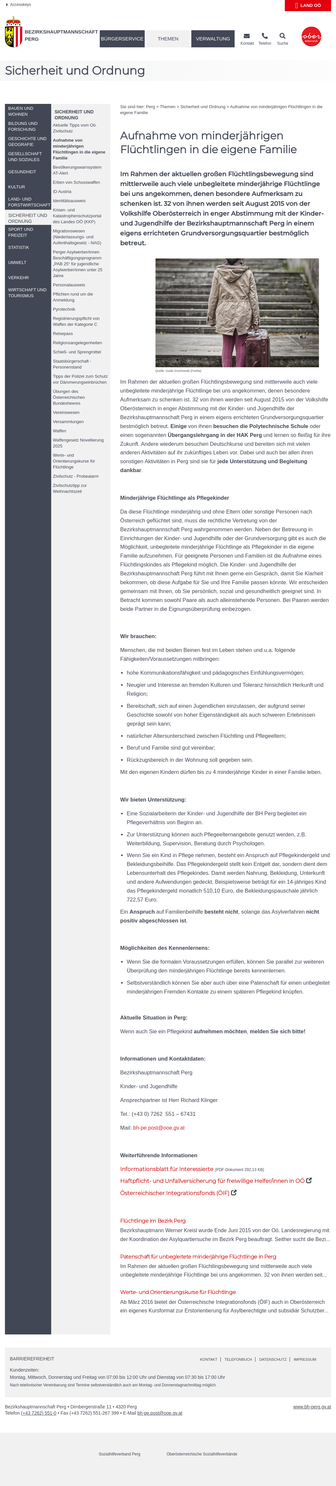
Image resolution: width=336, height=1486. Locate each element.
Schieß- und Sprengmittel (77, 351)
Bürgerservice (122, 38)
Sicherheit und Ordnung (202, 106)
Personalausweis (69, 284)
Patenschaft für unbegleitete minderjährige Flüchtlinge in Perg (213, 1258)
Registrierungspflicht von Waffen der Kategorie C (76, 321)
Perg (150, 106)
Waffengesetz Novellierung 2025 (78, 443)
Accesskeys (18, 4)
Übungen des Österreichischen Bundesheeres (69, 397)
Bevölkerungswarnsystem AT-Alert (77, 170)
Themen (168, 38)
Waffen (59, 430)
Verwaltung (213, 38)
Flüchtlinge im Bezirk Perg (159, 1221)
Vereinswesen (66, 412)
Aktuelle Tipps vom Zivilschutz (75, 128)
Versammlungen (68, 421)
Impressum (214, 1371)
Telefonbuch (246, 1364)
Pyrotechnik (64, 309)
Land (308, 6)
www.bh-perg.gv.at (312, 1419)
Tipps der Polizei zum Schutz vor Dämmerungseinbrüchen (80, 379)
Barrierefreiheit (32, 1363)
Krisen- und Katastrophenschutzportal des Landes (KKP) (77, 215)
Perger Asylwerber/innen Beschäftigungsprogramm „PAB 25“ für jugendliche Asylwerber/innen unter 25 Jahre (77, 264)
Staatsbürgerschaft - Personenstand (72, 364)
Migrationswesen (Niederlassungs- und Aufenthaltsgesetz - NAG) (77, 236)
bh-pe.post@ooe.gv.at (159, 1128)
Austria (62, 191)
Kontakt (210, 1364)
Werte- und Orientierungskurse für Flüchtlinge (74, 461)
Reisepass (63, 333)
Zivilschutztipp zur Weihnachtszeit (70, 488)
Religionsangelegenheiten (77, 342)
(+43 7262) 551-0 (38, 1425)
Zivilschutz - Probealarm (75, 476)
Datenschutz (287, 1364)
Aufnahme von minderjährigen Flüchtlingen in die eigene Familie (79, 149)
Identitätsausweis (69, 200)
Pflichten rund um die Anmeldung (73, 297)
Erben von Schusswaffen (76, 182)
